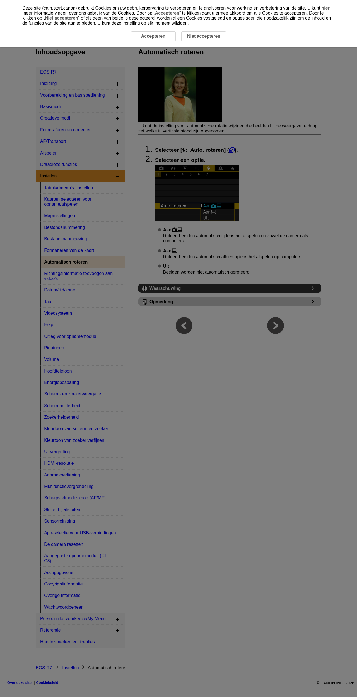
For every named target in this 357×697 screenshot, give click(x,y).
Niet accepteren (61, 18)
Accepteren (167, 13)
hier (326, 8)
